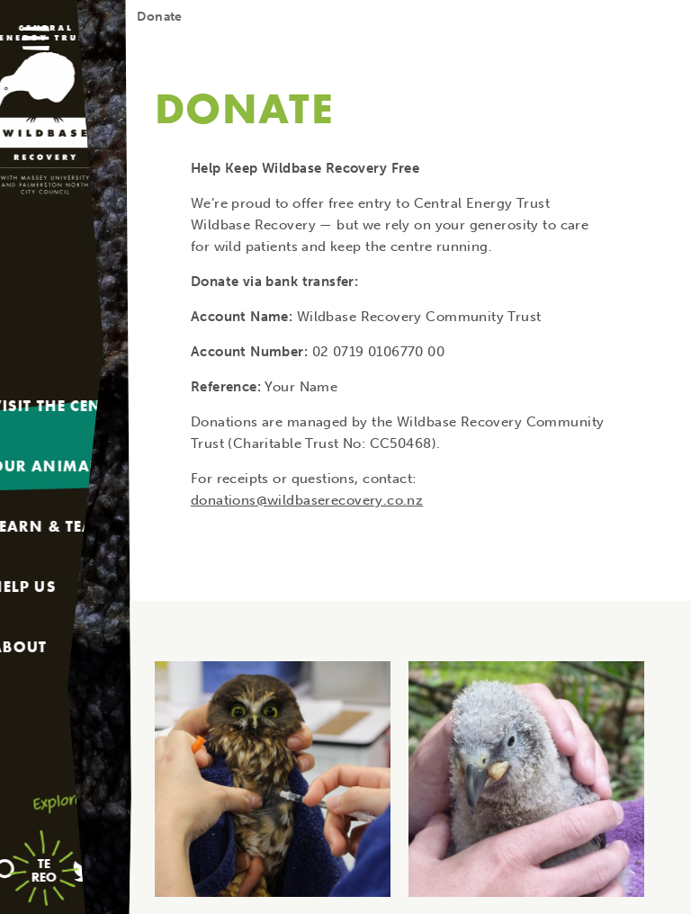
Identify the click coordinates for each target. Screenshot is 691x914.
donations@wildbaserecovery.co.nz (307, 500)
